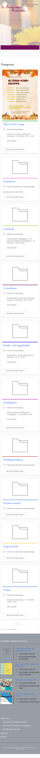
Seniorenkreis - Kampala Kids (25, 680)
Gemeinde (8, 229)
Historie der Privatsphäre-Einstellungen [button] (16, 725)
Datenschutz (5, 718)
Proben (6, 590)
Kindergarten (10, 402)
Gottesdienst (10, 288)
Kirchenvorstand (11, 503)
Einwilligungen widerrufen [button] (11, 729)
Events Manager (11, 629)
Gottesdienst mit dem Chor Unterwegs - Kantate (25, 649)
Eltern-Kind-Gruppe (13, 124)
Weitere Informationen (15, 149)
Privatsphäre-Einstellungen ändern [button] (14, 722)
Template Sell (20, 749)
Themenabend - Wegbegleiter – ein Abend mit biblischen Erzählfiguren (19, 240)
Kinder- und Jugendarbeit (16, 345)
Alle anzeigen (11, 141)
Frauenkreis (9, 181)
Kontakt (3, 737)
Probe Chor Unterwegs (15, 600)
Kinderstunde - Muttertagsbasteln (19, 355)
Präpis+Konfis (10, 546)
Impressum (4, 733)
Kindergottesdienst (13, 459)
